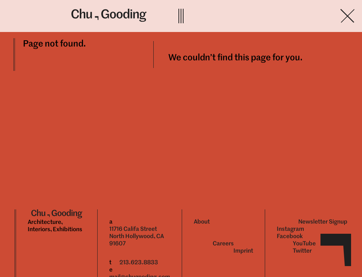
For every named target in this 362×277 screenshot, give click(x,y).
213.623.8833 (138, 262)
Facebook (290, 236)
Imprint (243, 250)
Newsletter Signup (322, 221)
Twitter (302, 250)
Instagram (290, 228)
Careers (223, 243)
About (202, 221)
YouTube (304, 243)
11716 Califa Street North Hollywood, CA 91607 (136, 236)
